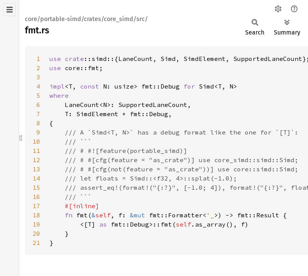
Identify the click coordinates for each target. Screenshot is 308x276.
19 (36, 224)
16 (36, 196)
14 (36, 178)
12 (36, 160)
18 (36, 215)
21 (36, 242)
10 (36, 141)
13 (36, 169)
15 (36, 187)
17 (36, 206)
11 (36, 150)
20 (36, 233)
